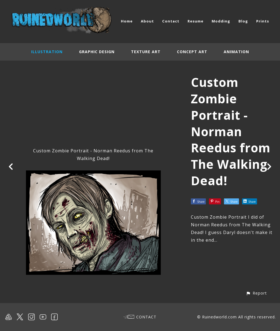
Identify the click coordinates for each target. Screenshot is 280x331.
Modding (221, 21)
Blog (243, 21)
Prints (262, 21)
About (147, 21)
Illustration (47, 51)
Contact (170, 21)
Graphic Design (97, 51)
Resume (195, 21)
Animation (236, 51)
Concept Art (192, 51)
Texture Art (146, 51)
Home (127, 21)
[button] (256, 293)
